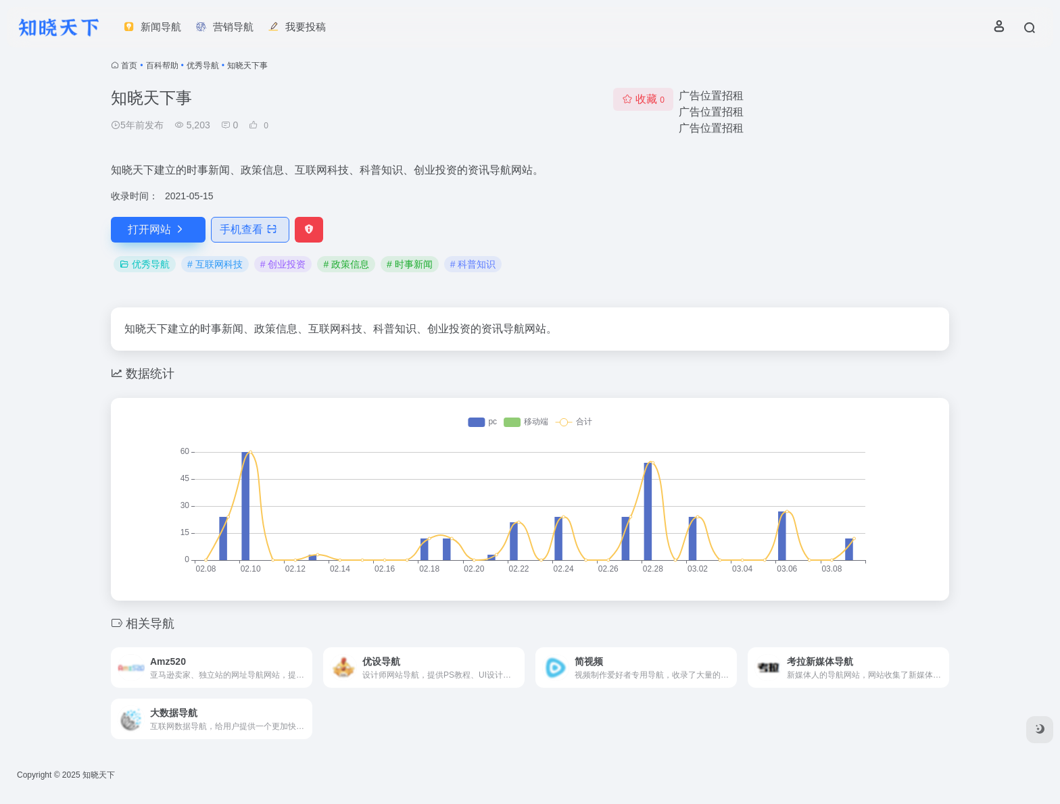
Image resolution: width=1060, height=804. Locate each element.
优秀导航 (203, 65)
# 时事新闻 (410, 264)
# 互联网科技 (215, 264)
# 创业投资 (283, 264)
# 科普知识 (473, 264)
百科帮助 (162, 65)
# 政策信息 (346, 264)
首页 (129, 65)
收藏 (643, 99)
